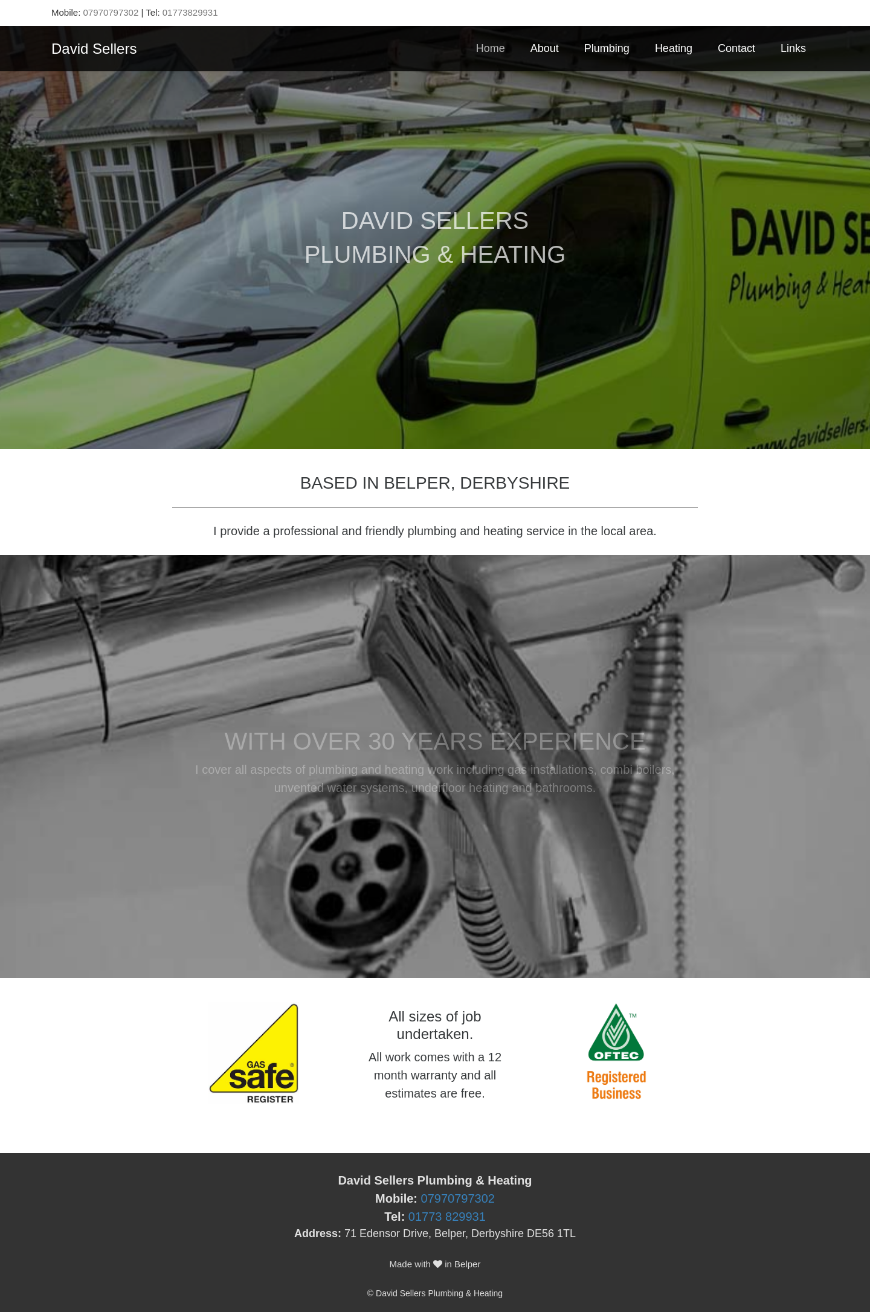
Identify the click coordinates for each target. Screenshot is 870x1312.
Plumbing (607, 48)
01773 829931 (447, 1216)
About (544, 48)
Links (793, 48)
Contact (736, 48)
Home (490, 48)
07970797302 (111, 12)
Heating (673, 48)
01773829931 (190, 12)
